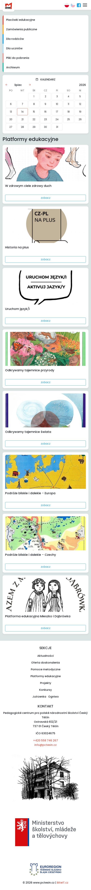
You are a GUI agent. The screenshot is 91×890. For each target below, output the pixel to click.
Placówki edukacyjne (20, 20)
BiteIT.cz (62, 883)
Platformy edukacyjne (46, 676)
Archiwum (13, 67)
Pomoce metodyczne (45, 669)
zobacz (45, 198)
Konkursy (45, 690)
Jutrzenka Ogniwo (45, 697)
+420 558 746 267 (45, 740)
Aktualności (45, 656)
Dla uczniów (14, 48)
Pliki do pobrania (17, 58)
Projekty (45, 683)
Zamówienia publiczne (21, 29)
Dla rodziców (15, 39)
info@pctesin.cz (45, 745)
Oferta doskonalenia (45, 663)
